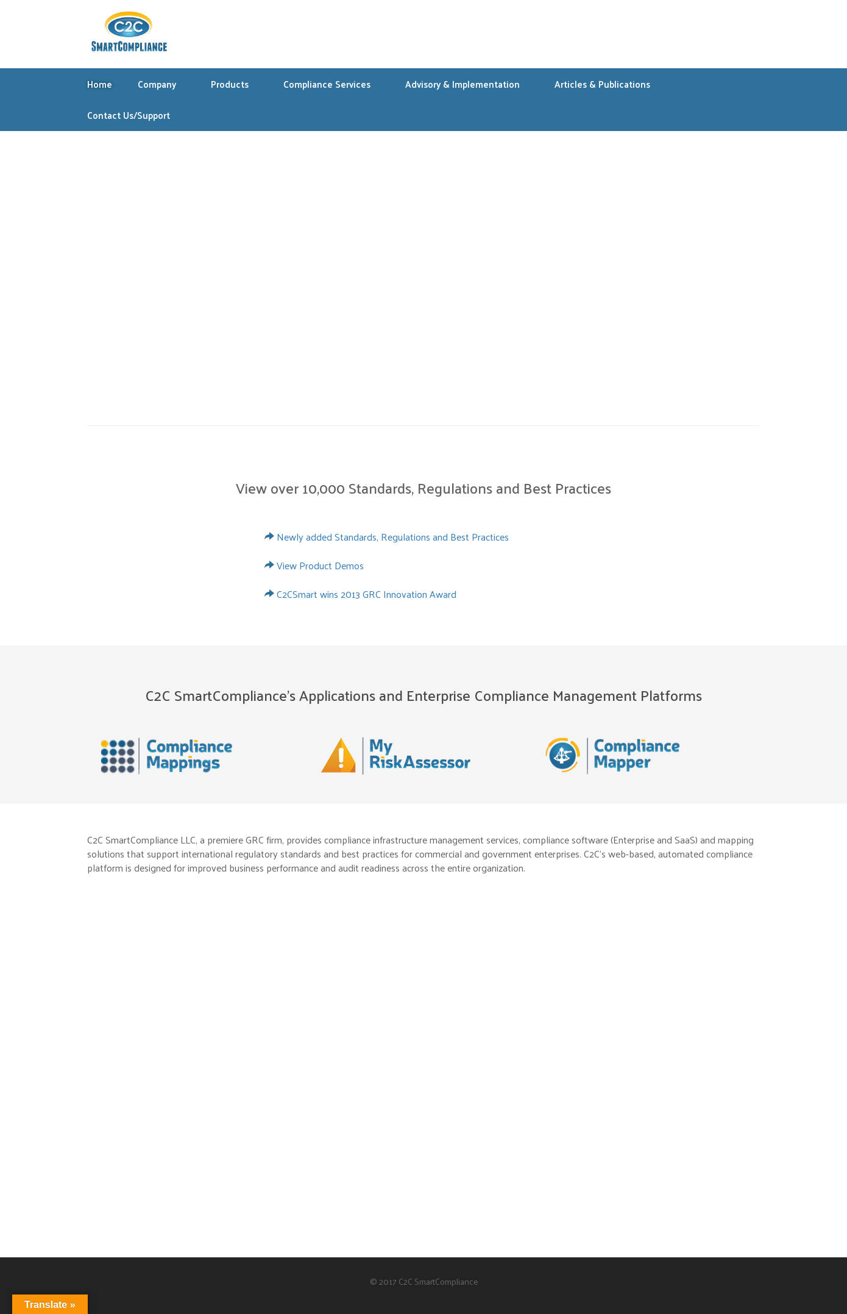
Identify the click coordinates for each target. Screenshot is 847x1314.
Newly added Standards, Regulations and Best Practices (393, 536)
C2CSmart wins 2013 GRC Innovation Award (366, 594)
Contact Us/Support (128, 115)
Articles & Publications (608, 84)
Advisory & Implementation (468, 84)
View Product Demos (320, 565)
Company (163, 84)
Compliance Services (333, 84)
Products (236, 84)
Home (99, 84)
